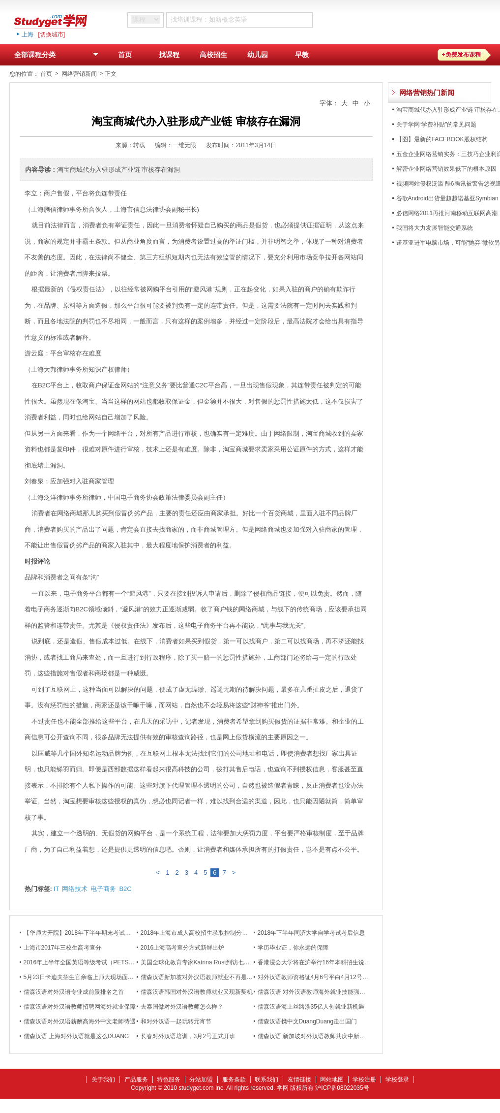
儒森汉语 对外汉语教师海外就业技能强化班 (314, 991)
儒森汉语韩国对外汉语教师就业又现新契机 (197, 991)
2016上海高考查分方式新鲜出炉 (183, 947)
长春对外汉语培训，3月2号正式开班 (188, 1036)
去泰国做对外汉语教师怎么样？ (182, 1006)
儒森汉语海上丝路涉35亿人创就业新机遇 (311, 1006)
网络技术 (75, 888)
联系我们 (266, 1079)
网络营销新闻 (79, 73)
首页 (125, 55)
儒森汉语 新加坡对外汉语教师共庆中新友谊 (314, 1036)
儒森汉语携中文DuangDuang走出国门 (307, 1021)
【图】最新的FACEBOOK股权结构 (442, 139)
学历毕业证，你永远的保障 (293, 947)
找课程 (169, 55)
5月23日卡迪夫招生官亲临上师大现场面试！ (82, 977)
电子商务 (103, 888)
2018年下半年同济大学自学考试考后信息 (311, 932)
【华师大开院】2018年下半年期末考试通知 (80, 932)
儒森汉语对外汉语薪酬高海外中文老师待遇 (80, 1021)
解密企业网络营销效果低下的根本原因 (446, 168)
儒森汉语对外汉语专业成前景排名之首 (74, 991)
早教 (302, 55)
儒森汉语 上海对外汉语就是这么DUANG (76, 1036)
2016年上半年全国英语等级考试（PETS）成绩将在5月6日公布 (106, 962)
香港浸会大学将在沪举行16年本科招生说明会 (317, 962)
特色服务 (168, 1079)
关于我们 (103, 1079)
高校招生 (213, 55)
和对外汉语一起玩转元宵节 (176, 1021)
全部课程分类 (58, 56)
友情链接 (299, 1079)
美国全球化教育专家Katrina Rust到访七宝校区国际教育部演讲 (222, 962)
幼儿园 (257, 55)
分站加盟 (201, 1079)
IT (56, 888)
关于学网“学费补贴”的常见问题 (436, 124)
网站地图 (332, 1079)
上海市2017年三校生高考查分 (63, 947)
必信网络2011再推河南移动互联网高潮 (447, 213)
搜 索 (340, 20)
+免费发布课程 (461, 54)
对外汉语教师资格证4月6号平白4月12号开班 (316, 977)
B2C (125, 888)
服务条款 (234, 1079)
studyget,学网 (58, 21)
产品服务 (136, 1079)
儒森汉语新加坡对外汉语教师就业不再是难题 (200, 977)
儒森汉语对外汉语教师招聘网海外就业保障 (80, 1006)
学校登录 (397, 1079)
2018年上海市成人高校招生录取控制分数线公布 (203, 932)
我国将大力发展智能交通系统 (434, 227)
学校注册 (364, 1079)
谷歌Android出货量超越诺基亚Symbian (447, 198)
